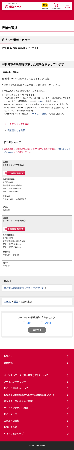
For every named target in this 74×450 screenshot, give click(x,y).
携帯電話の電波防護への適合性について (24, 288)
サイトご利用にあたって (16, 388)
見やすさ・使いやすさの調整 (18, 401)
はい (29, 323)
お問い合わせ (10, 427)
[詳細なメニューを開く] (67, 6)
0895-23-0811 (15, 191)
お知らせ (8, 356)
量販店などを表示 (16, 130)
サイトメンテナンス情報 (36, 407)
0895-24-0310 (15, 247)
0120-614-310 (15, 244)
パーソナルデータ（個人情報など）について (26, 375)
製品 (6, 281)
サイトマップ (10, 414)
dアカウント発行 (38, 113)
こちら (39, 101)
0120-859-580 (15, 188)
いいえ (48, 323)
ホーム (7, 301)
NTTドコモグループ (36, 433)
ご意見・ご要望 (11, 420)
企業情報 (8, 362)
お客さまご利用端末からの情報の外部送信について (29, 394)
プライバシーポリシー (15, 381)
